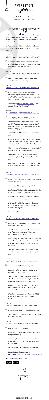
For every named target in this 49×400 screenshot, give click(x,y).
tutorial (15, 362)
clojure (9, 362)
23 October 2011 (21, 358)
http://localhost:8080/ (25, 103)
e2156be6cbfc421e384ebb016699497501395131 (22, 73)
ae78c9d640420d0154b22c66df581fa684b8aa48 (23, 174)
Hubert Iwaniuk (25, 37)
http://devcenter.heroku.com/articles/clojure (25, 353)
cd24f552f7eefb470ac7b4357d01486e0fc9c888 (22, 218)
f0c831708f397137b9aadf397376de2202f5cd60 (22, 261)
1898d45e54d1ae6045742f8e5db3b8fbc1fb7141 (22, 87)
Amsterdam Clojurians (21, 35)
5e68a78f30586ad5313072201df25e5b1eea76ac (22, 112)
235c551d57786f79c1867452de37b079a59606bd (22, 323)
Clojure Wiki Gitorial (24, 29)
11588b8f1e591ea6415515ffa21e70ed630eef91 (21, 305)
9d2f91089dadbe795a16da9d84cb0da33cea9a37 (23, 57)
